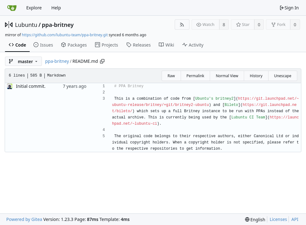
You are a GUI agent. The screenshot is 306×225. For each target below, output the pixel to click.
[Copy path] (102, 61)
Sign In (289, 8)
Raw (171, 75)
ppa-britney (58, 25)
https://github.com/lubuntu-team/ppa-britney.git (65, 35)
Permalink (195, 75)
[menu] (255, 219)
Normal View (227, 75)
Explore (34, 8)
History (256, 75)
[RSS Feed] (182, 24)
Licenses (278, 219)
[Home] (12, 7)
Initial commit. (31, 86)
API (294, 219)
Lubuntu (26, 25)
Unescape (282, 75)
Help (56, 8)
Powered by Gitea (24, 219)
